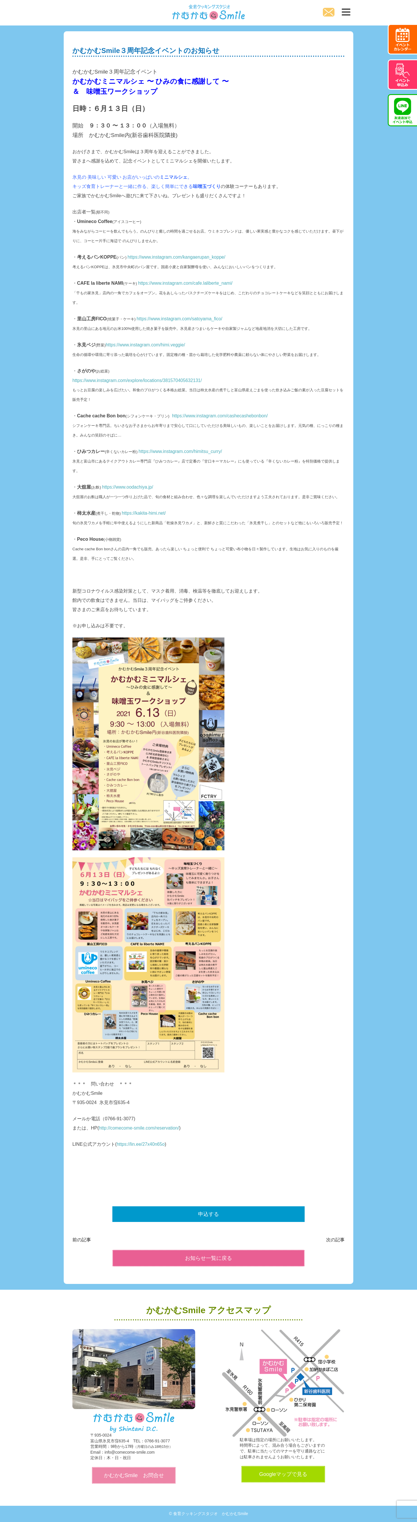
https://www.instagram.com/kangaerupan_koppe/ (178, 257)
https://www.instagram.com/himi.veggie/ (146, 344)
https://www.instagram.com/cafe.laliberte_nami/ (186, 283)
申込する (208, 1214)
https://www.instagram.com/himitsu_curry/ (181, 451)
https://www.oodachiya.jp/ (128, 487)
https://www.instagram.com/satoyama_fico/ (180, 318)
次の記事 (335, 1239)
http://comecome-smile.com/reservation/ (140, 1127)
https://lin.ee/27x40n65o (141, 1144)
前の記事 (81, 1239)
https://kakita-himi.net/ (144, 513)
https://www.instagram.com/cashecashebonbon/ (221, 415)
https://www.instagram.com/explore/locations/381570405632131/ (138, 380)
